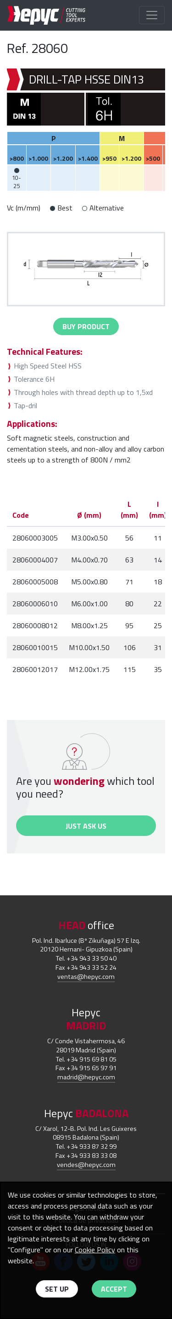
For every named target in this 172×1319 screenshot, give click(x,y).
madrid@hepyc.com (86, 1077)
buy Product (86, 326)
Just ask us (86, 825)
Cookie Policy (95, 1249)
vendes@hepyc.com (86, 1165)
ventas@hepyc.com (86, 977)
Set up (57, 1288)
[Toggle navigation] (152, 15)
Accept (114, 1288)
